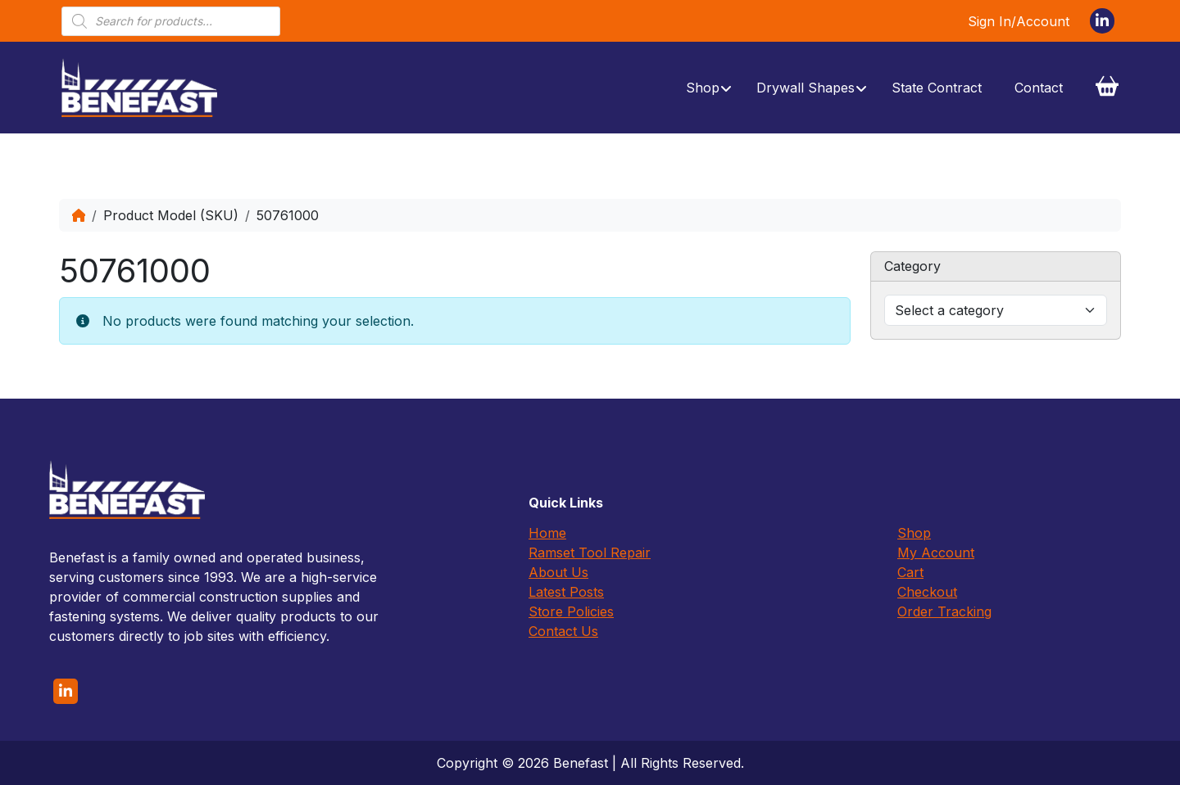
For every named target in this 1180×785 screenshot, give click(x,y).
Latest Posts (566, 592)
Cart (910, 572)
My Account (935, 552)
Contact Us (563, 631)
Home (547, 533)
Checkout (927, 592)
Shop (914, 533)
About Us (558, 572)
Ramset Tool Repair (590, 552)
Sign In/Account (1018, 21)
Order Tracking (944, 611)
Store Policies (571, 611)
